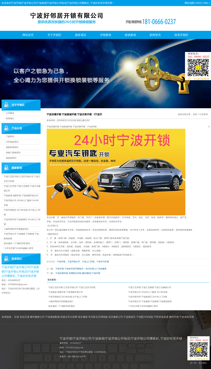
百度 (16, 317)
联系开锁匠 (181, 34)
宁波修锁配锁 (52, 317)
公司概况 (10, 113)
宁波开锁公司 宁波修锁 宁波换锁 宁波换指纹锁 (150, 301)
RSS (198, 3)
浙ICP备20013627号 (77, 356)
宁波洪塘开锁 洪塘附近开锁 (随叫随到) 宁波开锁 (77, 273)
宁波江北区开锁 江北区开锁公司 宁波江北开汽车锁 (71, 287)
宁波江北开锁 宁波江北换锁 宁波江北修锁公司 (149, 287)
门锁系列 (10, 136)
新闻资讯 (155, 34)
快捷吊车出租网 (68, 317)
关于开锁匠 (54, 34)
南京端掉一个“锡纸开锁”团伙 (17, 243)
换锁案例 (130, 34)
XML (205, 3)
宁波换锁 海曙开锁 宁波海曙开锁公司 (21, 195)
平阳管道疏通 (161, 317)
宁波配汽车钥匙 (144, 317)
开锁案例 (105, 34)
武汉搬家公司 (115, 317)
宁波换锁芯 (129, 317)
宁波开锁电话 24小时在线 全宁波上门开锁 (67, 297)
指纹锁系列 (11, 158)
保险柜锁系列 (12, 147)
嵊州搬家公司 (37, 317)
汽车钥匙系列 (12, 142)
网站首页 (28, 34)
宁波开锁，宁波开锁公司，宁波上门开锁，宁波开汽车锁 (83, 261)
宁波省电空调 (186, 317)
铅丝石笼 (24, 317)
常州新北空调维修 (98, 317)
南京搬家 (83, 317)
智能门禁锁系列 (13, 152)
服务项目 (80, 34)
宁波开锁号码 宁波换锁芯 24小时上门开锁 (147, 297)
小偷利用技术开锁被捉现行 (16, 229)
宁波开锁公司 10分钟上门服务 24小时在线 (147, 292)
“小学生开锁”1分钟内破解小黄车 (18, 248)
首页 (195, 114)
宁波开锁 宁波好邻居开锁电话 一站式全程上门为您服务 (81, 268)
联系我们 (10, 118)
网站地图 (189, 3)
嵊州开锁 (174, 317)
